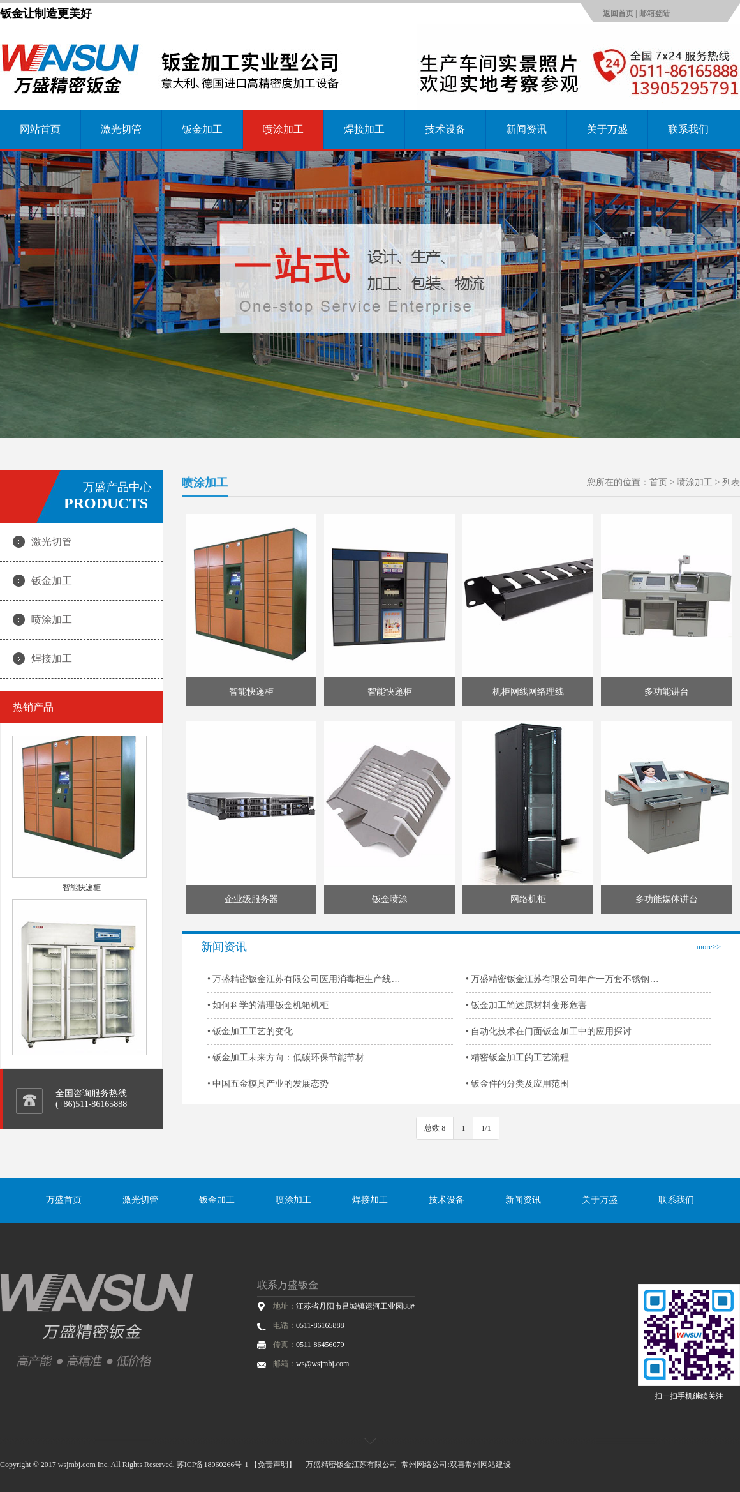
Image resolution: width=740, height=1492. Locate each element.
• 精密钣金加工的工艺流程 (517, 1057)
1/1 (486, 1128)
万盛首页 (64, 1200)
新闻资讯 (526, 129)
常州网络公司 (424, 1464)
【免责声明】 (273, 1464)
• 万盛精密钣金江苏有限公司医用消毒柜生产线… (303, 979)
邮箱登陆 (654, 13)
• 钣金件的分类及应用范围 (517, 1084)
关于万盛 (607, 129)
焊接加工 (364, 129)
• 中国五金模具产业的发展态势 (268, 1084)
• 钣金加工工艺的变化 (250, 1031)
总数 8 (434, 1128)
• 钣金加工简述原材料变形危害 (526, 1005)
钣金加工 (202, 129)
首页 (658, 482)
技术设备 (445, 129)
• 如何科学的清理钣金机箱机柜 (268, 1005)
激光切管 (121, 129)
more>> (709, 946)
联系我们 (688, 129)
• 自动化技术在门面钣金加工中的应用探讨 (549, 1031)
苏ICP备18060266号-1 (213, 1464)
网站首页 (40, 129)
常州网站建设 (488, 1464)
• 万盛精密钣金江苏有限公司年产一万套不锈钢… (562, 979)
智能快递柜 (82, 890)
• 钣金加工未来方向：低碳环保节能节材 (285, 1057)
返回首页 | (621, 13)
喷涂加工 (283, 129)
